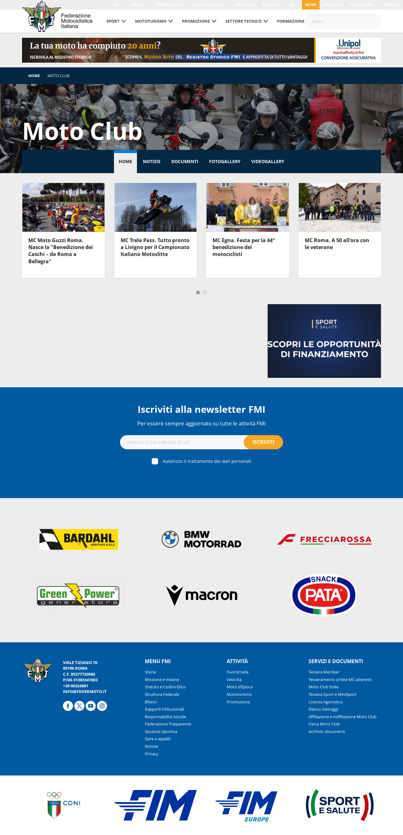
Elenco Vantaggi (323, 709)
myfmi (310, 4)
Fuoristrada (237, 672)
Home (34, 75)
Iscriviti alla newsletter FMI (201, 409)
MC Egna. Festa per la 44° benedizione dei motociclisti (244, 247)
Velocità (234, 679)
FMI (117, 4)
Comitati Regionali (207, 4)
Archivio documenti (327, 731)
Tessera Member (324, 672)
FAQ (290, 4)
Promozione (196, 21)
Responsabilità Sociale (165, 716)
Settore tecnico (243, 21)
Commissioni (167, 4)
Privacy (151, 754)
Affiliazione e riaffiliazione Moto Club (343, 716)
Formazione (290, 21)
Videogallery (267, 161)
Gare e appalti (158, 738)
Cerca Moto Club (324, 724)
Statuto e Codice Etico (165, 687)
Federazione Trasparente (168, 724)
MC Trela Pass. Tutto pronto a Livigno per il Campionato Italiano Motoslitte (155, 247)
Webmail (392, 4)
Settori (137, 4)
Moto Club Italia (323, 687)
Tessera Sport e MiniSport (332, 694)
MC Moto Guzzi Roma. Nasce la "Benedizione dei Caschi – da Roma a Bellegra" (60, 251)
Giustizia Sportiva (161, 731)
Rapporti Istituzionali (164, 709)
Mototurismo (151, 21)
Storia (150, 672)
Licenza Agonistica (326, 702)
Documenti (333, 4)
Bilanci (151, 702)
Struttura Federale (162, 694)
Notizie (152, 161)
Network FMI (361, 4)
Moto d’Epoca (240, 687)
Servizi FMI (271, 4)
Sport (113, 21)
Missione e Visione (162, 679)
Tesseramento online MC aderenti (340, 679)
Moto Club (246, 4)
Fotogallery (225, 161)
